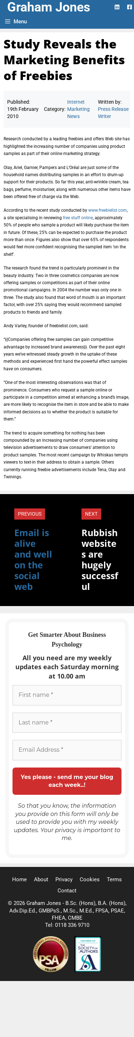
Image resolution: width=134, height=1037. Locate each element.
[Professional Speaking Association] (51, 970)
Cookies (90, 879)
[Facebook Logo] (129, 7)
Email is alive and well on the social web (33, 559)
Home (19, 879)
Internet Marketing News (78, 109)
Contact (67, 890)
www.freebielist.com (107, 210)
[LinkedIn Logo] (117, 7)
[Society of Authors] (87, 970)
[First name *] (67, 695)
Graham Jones (48, 7)
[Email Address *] (67, 750)
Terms (114, 879)
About (41, 879)
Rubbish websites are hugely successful (99, 559)
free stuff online (78, 217)
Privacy (64, 879)
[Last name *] (67, 723)
